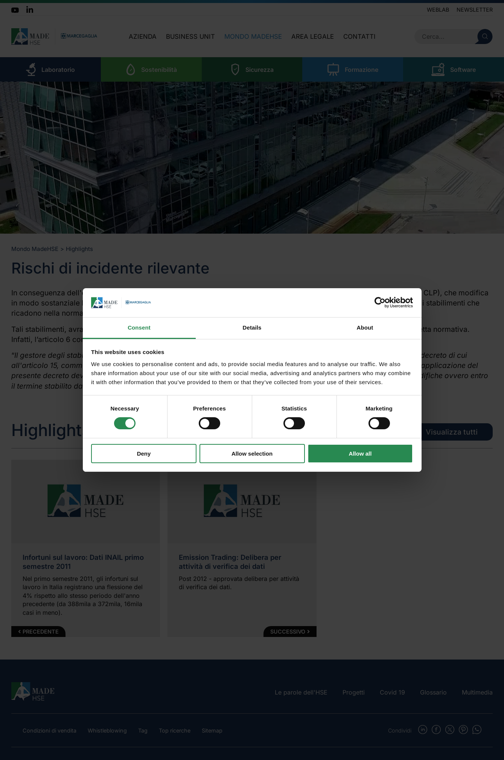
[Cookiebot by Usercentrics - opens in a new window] (380, 302)
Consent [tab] (139, 327)
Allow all (360, 453)
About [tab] (365, 327)
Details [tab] (252, 327)
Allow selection (252, 453)
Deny (144, 453)
